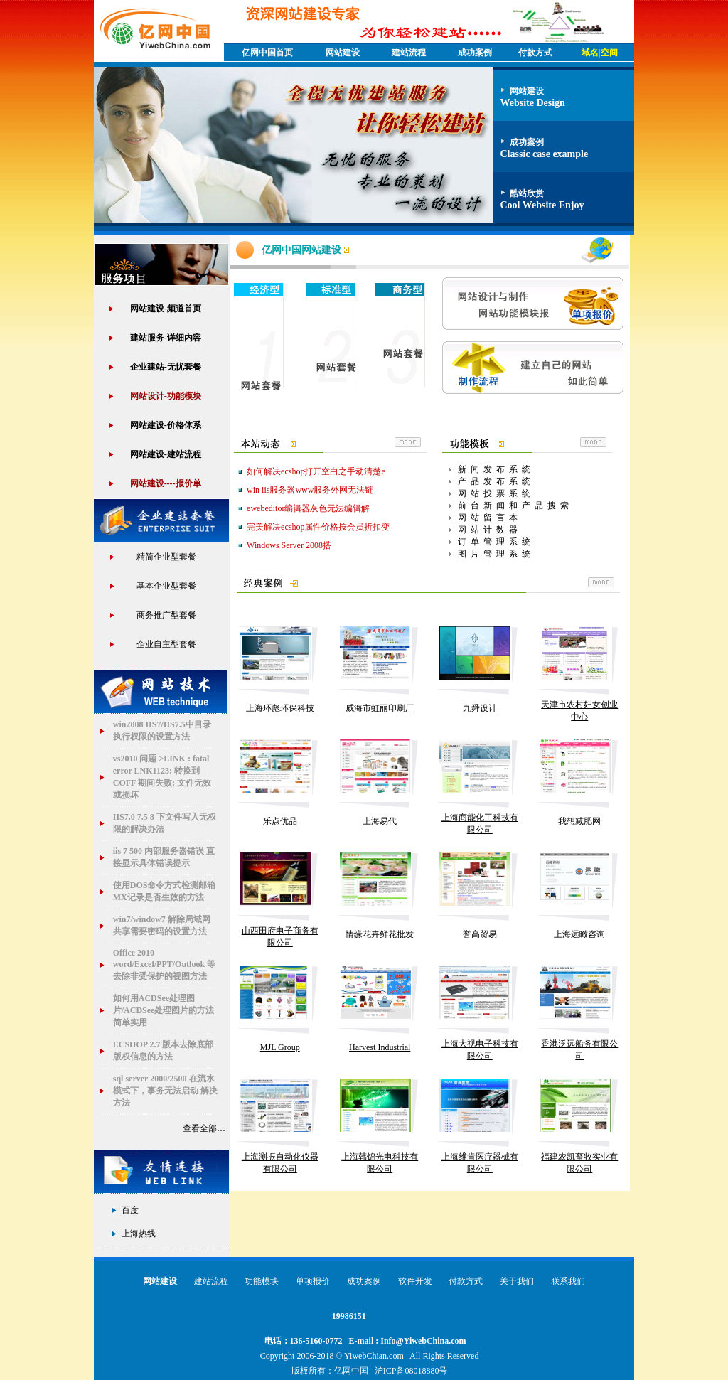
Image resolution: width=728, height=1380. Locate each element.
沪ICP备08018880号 (411, 1371)
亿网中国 (351, 1371)
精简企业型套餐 (166, 557)
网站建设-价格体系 (165, 425)
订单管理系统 (496, 542)
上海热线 (139, 1234)
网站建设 (343, 53)
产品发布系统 (496, 481)
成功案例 (475, 53)
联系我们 (568, 1281)
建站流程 (409, 53)
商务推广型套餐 (166, 615)
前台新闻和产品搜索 (515, 505)
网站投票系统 (496, 493)
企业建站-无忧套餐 (165, 367)
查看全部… (205, 1128)
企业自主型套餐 (166, 644)
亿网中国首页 (267, 53)
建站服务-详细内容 (165, 338)
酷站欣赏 (527, 193)
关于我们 (517, 1281)
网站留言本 (490, 518)
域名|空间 (600, 53)
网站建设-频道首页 (165, 309)
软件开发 (415, 1281)
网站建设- (165, 454)
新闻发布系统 (496, 469)
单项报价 (313, 1281)
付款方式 (466, 1281)
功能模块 (262, 1281)
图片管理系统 (496, 554)
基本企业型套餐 (166, 586)
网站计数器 (490, 530)
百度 (130, 1210)
